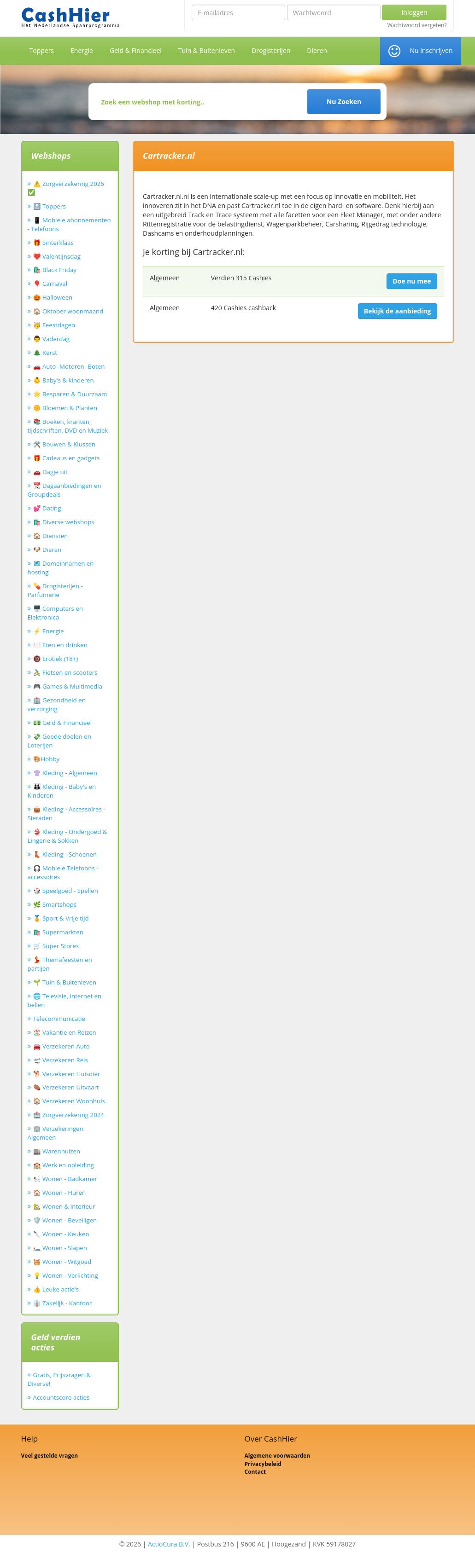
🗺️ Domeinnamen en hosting (61, 567)
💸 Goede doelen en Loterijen (59, 740)
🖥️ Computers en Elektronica (55, 612)
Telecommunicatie (59, 1018)
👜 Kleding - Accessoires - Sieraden (67, 813)
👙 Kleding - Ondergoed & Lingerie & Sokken (67, 836)
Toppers (41, 50)
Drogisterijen (271, 50)
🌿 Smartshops (55, 904)
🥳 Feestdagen (54, 325)
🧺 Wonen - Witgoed (62, 1261)
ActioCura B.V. (169, 1544)
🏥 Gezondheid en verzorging (57, 704)
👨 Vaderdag (51, 339)
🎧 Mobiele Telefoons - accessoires (63, 872)
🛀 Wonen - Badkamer (65, 1179)
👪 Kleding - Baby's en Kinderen (62, 790)
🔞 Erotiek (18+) (55, 658)
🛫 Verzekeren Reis (60, 1060)
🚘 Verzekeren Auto (61, 1046)
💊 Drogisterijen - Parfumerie (55, 590)
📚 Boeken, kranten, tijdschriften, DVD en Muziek (68, 425)
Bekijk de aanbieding (397, 311)
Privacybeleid (263, 1464)
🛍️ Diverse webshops (63, 522)
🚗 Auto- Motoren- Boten (69, 366)
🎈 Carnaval (50, 283)
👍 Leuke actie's (56, 1289)
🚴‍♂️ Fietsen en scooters (65, 672)
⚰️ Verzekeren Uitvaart (66, 1087)
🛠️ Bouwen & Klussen (64, 444)
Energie (81, 50)
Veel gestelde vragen (49, 1456)
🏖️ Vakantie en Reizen (64, 1032)
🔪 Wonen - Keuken (61, 1234)
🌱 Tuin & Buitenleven (65, 982)
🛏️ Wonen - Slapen (60, 1248)
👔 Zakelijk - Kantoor (62, 1303)
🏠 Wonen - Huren (59, 1192)
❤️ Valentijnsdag (57, 256)
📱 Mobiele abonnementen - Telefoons (69, 224)
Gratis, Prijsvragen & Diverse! (59, 1379)
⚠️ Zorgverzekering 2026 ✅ (66, 188)
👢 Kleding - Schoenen (65, 854)
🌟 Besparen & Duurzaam (70, 394)
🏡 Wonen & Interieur (64, 1206)
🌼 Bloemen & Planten (65, 408)
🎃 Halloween (53, 297)
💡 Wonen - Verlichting (65, 1275)
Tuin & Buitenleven (206, 50)
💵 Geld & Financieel (62, 722)
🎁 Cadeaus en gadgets (66, 458)
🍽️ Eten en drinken (60, 645)
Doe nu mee (412, 281)
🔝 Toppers (49, 206)
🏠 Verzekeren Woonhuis (69, 1101)
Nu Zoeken (344, 101)
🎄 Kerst (45, 352)
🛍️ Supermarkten (58, 932)
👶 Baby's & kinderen (63, 380)
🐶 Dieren (47, 549)
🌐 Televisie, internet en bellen (65, 1000)
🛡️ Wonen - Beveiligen (65, 1220)
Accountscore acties (61, 1397)
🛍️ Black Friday (54, 270)
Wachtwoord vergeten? (417, 25)
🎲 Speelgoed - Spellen (65, 890)
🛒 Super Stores (56, 946)
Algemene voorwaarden (278, 1456)
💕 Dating (47, 508)
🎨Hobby (46, 759)
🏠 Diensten (50, 536)
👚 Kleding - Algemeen (65, 773)
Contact (255, 1472)
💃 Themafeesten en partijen (60, 964)
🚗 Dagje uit (50, 472)
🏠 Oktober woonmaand (68, 311)
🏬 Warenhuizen (57, 1151)
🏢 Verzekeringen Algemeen (55, 1132)
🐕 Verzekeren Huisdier (66, 1074)
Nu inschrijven (431, 50)
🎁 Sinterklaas (53, 242)
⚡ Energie (48, 631)
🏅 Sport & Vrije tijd (61, 918)
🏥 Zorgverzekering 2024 (68, 1115)
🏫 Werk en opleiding (63, 1165)
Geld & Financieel (136, 50)
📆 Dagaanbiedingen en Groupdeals (64, 489)
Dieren (317, 50)
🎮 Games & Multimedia (67, 686)
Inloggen (414, 12)
